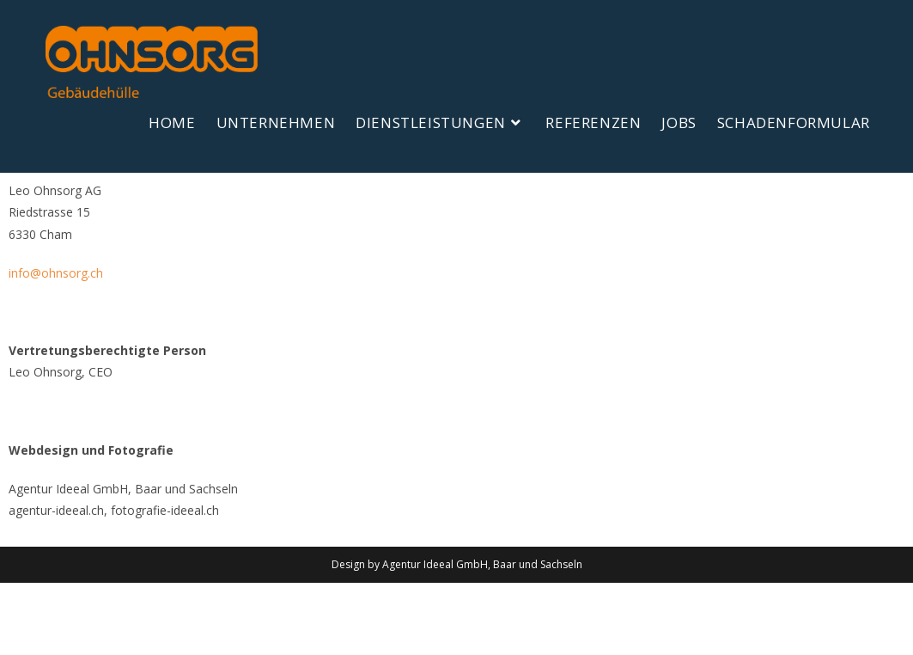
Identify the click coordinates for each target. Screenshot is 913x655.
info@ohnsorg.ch (56, 345)
